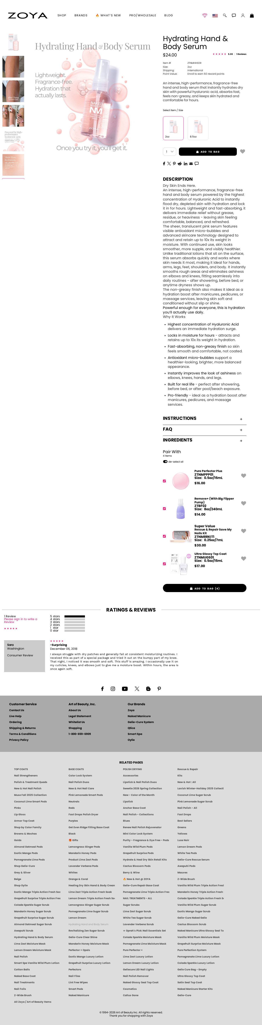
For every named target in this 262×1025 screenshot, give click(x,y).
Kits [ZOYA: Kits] (179, 775)
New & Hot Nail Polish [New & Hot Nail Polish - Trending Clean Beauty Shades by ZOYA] (27, 788)
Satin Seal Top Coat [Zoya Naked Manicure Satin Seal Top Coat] (189, 982)
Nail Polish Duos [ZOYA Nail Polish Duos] (79, 782)
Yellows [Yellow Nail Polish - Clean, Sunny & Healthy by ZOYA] (182, 833)
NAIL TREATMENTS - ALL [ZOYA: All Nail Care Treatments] (137, 898)
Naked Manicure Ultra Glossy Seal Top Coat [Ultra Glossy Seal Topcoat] (200, 930)
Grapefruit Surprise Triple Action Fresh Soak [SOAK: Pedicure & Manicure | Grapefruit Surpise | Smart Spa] (37, 898)
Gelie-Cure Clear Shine (83, 937)
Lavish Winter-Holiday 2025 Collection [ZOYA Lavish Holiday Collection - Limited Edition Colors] (200, 788)
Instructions (202, 418)
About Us (75, 710)
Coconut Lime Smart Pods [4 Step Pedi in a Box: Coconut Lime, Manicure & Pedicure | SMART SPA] (30, 801)
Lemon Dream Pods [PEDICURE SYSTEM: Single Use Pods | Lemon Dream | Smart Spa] (189, 847)
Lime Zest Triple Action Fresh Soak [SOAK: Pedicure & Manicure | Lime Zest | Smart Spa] (90, 892)
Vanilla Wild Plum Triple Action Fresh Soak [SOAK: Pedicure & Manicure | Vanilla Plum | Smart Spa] (200, 885)
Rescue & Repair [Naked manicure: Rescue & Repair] (187, 769)
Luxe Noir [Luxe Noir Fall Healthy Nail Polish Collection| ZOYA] (183, 840)
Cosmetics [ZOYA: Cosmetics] (130, 989)
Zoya (131, 710)
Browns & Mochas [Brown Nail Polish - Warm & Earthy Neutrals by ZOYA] (25, 833)
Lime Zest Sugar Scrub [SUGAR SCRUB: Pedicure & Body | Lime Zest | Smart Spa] (137, 911)
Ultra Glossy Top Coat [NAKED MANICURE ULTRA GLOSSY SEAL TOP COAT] (191, 976)
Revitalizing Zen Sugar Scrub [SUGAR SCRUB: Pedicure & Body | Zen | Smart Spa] (87, 930)
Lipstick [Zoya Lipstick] (128, 801)
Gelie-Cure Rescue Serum (193, 859)
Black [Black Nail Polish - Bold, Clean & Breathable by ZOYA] (72, 833)
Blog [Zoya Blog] (168, 15)
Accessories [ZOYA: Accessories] (130, 775)
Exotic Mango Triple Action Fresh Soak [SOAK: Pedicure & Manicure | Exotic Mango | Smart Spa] (37, 892)
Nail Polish (21, 956)
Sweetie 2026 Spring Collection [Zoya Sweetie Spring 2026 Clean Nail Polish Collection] (142, 788)
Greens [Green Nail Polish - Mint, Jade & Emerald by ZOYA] (181, 827)
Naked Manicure (139, 716)
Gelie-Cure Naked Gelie (192, 918)
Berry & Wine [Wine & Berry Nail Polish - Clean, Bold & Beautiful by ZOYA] (131, 872)
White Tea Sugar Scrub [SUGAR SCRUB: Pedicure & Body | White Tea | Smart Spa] (137, 918)
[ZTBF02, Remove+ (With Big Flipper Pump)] (203, 508)
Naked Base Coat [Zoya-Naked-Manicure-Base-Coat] (25, 976)
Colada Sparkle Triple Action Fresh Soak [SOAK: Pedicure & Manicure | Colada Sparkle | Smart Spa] (200, 898)
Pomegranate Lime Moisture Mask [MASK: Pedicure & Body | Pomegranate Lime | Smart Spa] (144, 944)
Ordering (15, 722)
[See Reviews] (229, 54)
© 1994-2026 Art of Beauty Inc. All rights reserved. (131, 1014)
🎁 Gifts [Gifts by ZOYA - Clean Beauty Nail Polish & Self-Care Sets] (73, 840)
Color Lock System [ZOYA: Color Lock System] (80, 775)
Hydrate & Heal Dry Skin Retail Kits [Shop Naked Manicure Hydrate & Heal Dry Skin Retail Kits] (145, 859)
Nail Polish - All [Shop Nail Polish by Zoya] (187, 808)
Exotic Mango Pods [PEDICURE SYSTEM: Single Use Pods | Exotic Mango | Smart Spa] (26, 853)
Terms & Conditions (22, 734)
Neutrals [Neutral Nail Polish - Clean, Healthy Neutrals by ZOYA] (74, 801)
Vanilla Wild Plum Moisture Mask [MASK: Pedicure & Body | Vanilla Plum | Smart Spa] (198, 937)
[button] (28, 15)
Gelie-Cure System (141, 722)
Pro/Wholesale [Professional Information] (142, 15)
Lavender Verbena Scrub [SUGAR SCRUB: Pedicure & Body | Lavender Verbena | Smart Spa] (138, 924)
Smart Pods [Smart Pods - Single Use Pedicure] (76, 989)
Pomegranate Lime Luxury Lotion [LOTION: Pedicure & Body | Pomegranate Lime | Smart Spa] (198, 956)
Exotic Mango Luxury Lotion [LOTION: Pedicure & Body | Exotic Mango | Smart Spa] (86, 956)
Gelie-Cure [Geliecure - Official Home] (184, 995)
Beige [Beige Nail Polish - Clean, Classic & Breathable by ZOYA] (17, 879)
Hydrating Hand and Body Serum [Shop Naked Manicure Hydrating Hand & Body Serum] (88, 924)
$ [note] (199, 483)
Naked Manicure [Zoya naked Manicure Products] (79, 995)
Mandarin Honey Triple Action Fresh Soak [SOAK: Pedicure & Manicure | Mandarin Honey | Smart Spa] (200, 892)
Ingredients (202, 440)
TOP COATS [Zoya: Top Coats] (21, 769)
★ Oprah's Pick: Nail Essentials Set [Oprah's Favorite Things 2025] (144, 930)
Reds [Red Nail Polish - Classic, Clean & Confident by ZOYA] (72, 808)
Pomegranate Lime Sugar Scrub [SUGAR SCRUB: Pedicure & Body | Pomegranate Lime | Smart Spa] (88, 911)
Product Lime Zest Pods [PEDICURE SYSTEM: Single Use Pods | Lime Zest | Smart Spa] (83, 859)
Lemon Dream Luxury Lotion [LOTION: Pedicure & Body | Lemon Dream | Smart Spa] (141, 963)
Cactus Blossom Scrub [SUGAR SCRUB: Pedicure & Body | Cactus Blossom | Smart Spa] (191, 924)
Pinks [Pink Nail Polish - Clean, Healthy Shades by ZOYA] (17, 808)
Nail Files (74, 976)
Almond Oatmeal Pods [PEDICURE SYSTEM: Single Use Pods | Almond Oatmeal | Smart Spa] (28, 847)
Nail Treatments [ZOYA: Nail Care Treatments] (24, 982)
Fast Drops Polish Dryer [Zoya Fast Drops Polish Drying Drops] (83, 814)
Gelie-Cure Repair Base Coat (141, 885)
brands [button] (81, 15)
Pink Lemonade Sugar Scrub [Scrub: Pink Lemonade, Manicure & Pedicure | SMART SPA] (194, 801)
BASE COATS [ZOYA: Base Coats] (76, 769)
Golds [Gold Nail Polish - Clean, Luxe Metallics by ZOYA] (17, 840)
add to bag (199, 152)
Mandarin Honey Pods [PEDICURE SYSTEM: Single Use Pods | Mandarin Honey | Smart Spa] (82, 853)
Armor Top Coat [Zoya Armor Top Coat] (24, 821)
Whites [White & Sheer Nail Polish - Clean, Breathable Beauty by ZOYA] (73, 872)
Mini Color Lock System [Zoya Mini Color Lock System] (138, 833)
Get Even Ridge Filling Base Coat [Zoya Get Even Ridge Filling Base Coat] (89, 827)
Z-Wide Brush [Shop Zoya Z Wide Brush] (186, 879)
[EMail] (191, 163)
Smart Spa (135, 734)
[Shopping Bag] (252, 16)
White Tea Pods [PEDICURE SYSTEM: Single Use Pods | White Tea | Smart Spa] (187, 853)
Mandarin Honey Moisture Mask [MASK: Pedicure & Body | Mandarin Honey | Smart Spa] (89, 944)
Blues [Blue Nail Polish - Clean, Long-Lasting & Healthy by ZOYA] (126, 821)
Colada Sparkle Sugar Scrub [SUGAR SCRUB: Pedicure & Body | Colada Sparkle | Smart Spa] (31, 905)
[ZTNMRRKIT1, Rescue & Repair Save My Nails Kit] (203, 536)
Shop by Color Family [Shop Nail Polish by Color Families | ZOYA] (28, 827)
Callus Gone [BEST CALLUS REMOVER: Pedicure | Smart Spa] (130, 995)
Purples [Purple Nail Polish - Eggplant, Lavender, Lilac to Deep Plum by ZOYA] (73, 821)
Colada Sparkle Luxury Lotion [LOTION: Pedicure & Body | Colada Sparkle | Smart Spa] (196, 963)
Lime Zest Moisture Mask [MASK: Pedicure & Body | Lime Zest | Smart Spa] (29, 944)
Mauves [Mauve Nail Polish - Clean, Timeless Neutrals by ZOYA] (182, 872)
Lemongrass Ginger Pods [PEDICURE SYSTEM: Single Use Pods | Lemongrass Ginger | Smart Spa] (84, 847)
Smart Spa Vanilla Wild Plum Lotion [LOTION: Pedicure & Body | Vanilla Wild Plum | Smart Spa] (36, 963)
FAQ (202, 429)
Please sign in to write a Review (20, 621)
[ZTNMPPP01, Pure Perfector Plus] (203, 481)
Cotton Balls (22, 969)
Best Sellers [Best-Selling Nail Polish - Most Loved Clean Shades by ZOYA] (184, 821)
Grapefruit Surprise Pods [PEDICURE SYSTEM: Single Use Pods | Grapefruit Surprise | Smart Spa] (138, 853)
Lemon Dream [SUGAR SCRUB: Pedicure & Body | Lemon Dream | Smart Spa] (77, 918)
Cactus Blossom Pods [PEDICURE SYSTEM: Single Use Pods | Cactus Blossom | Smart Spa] (137, 866)
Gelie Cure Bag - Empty (192, 969)
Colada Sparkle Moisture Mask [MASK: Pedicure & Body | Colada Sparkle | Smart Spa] (142, 937)
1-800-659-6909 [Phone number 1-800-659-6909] (80, 734)
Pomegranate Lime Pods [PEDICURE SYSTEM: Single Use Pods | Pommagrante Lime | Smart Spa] (29, 859)
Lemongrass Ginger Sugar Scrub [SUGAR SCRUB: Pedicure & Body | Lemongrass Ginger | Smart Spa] (89, 905)
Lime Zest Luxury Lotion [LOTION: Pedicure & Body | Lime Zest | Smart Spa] (138, 956)
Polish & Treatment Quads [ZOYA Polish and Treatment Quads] (30, 782)
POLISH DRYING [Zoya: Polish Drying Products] (132, 769)
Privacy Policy (18, 740)
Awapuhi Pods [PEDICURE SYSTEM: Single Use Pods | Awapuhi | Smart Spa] (186, 866)
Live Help (15, 716)
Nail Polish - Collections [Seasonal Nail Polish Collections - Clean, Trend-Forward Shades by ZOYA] (138, 814)
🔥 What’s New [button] (108, 15)
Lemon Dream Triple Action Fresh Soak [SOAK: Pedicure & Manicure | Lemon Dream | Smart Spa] (92, 898)
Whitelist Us (77, 722)
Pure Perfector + (133, 950)
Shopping (75, 728)
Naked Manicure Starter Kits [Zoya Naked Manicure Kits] (195, 989)
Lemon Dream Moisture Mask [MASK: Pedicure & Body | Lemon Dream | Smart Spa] (32, 950)
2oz (177, 67)
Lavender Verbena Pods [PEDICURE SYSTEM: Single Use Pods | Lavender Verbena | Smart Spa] (83, 866)
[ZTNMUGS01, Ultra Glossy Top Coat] (203, 564)
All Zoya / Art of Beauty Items (32, 1002)
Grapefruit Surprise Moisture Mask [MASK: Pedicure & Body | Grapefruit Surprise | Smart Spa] (199, 944)
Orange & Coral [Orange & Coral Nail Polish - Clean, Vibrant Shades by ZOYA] (78, 879)
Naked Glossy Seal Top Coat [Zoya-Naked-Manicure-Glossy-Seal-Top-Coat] (140, 982)
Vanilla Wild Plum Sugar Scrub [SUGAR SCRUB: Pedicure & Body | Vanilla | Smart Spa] (196, 905)
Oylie (131, 740)
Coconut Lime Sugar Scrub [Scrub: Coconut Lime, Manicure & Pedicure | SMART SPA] (194, 795)
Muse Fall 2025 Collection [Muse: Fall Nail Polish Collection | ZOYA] (30, 795)
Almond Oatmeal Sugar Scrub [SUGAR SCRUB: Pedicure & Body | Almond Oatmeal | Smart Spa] (33, 924)
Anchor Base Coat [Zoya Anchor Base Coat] (134, 808)
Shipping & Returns (22, 728)
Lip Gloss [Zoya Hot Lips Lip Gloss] (20, 814)
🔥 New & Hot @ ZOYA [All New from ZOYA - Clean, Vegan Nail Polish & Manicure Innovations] (136, 879)
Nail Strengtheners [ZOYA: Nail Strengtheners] (26, 775)
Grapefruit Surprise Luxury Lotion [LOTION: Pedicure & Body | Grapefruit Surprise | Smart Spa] (89, 963)
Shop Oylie (21, 885)
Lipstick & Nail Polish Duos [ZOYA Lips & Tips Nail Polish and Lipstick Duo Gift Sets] (140, 782)
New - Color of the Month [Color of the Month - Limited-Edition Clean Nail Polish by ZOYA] (139, 795)
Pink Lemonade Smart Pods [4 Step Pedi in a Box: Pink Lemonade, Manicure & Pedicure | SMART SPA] (86, 795)
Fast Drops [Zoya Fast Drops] (184, 814)
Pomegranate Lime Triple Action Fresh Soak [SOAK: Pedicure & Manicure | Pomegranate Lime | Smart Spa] (146, 892)
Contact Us (16, 710)
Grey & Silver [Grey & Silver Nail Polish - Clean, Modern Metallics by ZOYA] (22, 872)
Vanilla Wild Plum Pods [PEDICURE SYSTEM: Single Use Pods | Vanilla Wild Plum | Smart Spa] (138, 847)
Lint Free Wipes (78, 982)
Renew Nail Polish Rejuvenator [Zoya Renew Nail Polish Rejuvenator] (142, 827)
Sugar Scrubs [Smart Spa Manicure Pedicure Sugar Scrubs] (131, 905)
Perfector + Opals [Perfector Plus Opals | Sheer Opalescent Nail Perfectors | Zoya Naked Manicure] (79, 950)
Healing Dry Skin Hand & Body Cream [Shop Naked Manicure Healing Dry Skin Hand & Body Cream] (92, 885)
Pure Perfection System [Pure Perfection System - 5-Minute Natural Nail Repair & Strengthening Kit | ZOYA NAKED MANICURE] (192, 950)
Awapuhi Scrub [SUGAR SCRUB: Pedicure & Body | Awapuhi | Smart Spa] (23, 930)
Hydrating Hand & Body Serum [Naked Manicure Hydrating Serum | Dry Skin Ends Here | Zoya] (33, 937)
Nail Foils (20, 989)
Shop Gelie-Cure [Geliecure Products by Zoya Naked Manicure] (24, 866)
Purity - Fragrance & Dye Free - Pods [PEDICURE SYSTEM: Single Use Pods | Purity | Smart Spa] (146, 840)
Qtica (131, 728)
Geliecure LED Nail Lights (138, 969)
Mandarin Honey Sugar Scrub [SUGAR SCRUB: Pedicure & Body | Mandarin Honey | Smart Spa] (32, 911)
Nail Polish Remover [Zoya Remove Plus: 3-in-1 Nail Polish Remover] (136, 976)
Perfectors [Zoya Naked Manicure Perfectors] (75, 969)
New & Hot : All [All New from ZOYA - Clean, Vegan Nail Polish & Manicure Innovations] (186, 782)
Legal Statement (80, 716)
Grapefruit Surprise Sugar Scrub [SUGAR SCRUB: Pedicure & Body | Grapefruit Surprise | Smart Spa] (34, 918)
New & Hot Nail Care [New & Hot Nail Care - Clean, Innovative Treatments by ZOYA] (81, 788)
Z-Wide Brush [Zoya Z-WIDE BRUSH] (23, 995)
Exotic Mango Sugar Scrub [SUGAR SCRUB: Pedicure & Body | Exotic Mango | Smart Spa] (193, 911)
